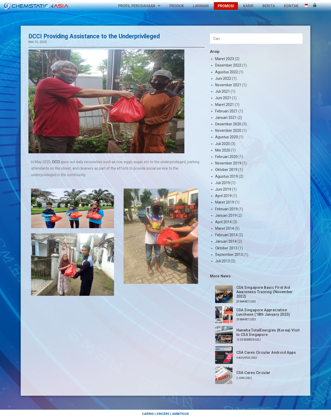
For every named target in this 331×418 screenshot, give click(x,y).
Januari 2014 (226, 241)
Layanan (201, 6)
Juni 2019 (223, 189)
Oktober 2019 (226, 170)
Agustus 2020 (226, 137)
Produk (176, 6)
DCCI (56, 162)
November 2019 (228, 163)
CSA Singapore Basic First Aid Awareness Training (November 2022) (264, 291)
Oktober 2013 (226, 248)
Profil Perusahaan (139, 6)
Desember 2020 (228, 124)
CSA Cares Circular (253, 373)
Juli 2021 (222, 91)
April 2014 (223, 222)
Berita (268, 6)
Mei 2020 (222, 150)
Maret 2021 (224, 105)
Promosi (226, 6)
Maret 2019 (224, 202)
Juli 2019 (222, 183)
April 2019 (223, 196)
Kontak (291, 6)
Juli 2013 (222, 261)
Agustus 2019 (226, 176)
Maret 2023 (224, 59)
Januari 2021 (226, 118)
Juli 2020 (222, 144)
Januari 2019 (226, 215)
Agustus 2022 (226, 72)
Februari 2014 (226, 235)
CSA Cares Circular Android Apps (266, 352)
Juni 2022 (223, 78)
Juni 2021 (223, 98)
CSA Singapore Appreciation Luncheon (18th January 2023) (263, 312)
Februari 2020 (226, 157)
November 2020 (228, 130)
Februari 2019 (226, 209)
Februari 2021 (226, 111)
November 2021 (228, 85)
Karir (248, 6)
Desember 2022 (228, 65)
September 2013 (229, 255)
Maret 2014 (224, 228)
